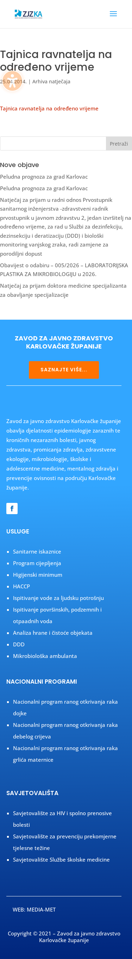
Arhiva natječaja (51, 81)
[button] (113, 18)
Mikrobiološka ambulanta (45, 655)
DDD (19, 644)
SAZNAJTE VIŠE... (63, 369)
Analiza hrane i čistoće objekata (53, 632)
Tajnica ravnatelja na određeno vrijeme (49, 108)
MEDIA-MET (41, 909)
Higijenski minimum (37, 574)
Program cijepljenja (37, 563)
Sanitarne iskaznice (37, 551)
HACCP (21, 586)
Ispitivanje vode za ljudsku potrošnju (58, 597)
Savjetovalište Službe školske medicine (61, 859)
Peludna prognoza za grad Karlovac (44, 176)
